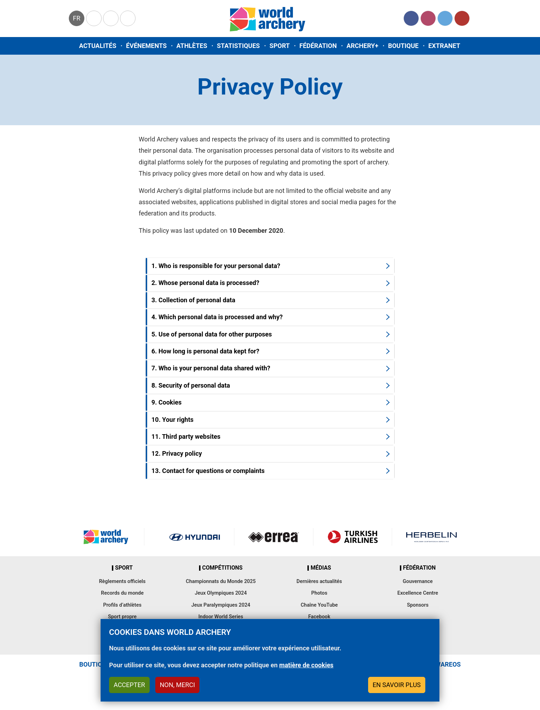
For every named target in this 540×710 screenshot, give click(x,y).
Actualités (97, 45)
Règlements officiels (122, 581)
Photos (319, 593)
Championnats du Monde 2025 (221, 581)
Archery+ (362, 45)
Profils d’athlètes (122, 605)
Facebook (411, 18)
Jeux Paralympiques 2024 (220, 605)
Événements (146, 45)
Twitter (445, 18)
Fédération (318, 45)
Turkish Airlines (353, 537)
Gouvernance (418, 581)
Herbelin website (431, 537)
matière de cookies (306, 665)
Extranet (444, 45)
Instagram (428, 18)
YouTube (462, 18)
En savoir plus (397, 684)
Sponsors (417, 605)
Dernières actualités (319, 581)
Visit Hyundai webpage (194, 537)
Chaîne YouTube (319, 605)
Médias (321, 568)
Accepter (129, 684)
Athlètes (191, 45)
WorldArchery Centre (128, 18)
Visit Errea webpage (273, 537)
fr (76, 18)
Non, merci (177, 684)
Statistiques (238, 45)
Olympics (94, 18)
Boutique (403, 45)
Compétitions (222, 568)
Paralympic (111, 18)
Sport (280, 45)
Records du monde (122, 593)
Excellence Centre (417, 593)
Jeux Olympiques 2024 (221, 593)
